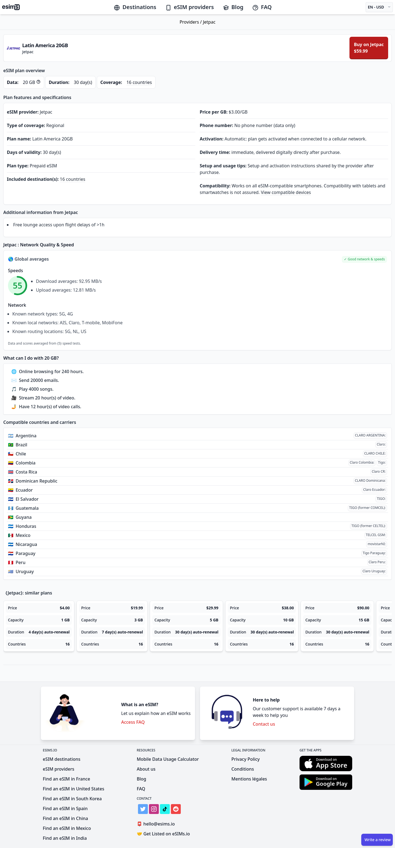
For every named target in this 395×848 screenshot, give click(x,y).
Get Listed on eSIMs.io (163, 834)
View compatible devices (286, 192)
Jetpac (209, 22)
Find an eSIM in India (65, 838)
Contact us (264, 724)
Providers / (191, 22)
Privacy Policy (245, 759)
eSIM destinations (61, 759)
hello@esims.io (157, 824)
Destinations (135, 7)
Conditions (242, 769)
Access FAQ (133, 722)
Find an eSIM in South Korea (72, 799)
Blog (233, 7)
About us (146, 769)
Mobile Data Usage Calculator (168, 759)
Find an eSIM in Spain (65, 808)
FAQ (262, 7)
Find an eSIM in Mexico (67, 828)
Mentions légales (249, 779)
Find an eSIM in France (66, 779)
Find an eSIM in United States (73, 789)
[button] (364, 259)
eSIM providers (189, 7)
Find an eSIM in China (65, 818)
